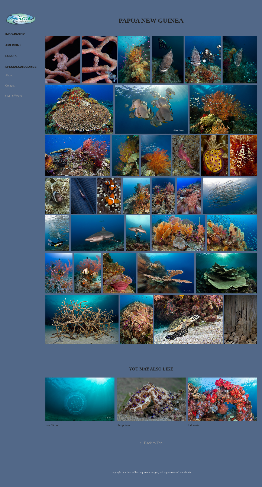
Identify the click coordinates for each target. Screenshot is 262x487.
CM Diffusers (13, 96)
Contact (10, 85)
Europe (11, 56)
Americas (12, 45)
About (9, 75)
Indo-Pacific (15, 34)
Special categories (20, 67)
